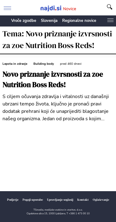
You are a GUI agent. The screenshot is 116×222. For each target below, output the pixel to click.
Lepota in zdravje (14, 64)
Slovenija (49, 20)
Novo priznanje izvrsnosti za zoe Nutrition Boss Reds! (52, 80)
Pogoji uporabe (33, 200)
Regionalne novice (79, 20)
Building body (43, 64)
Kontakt (83, 200)
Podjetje (13, 200)
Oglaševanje (101, 200)
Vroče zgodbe (23, 20)
